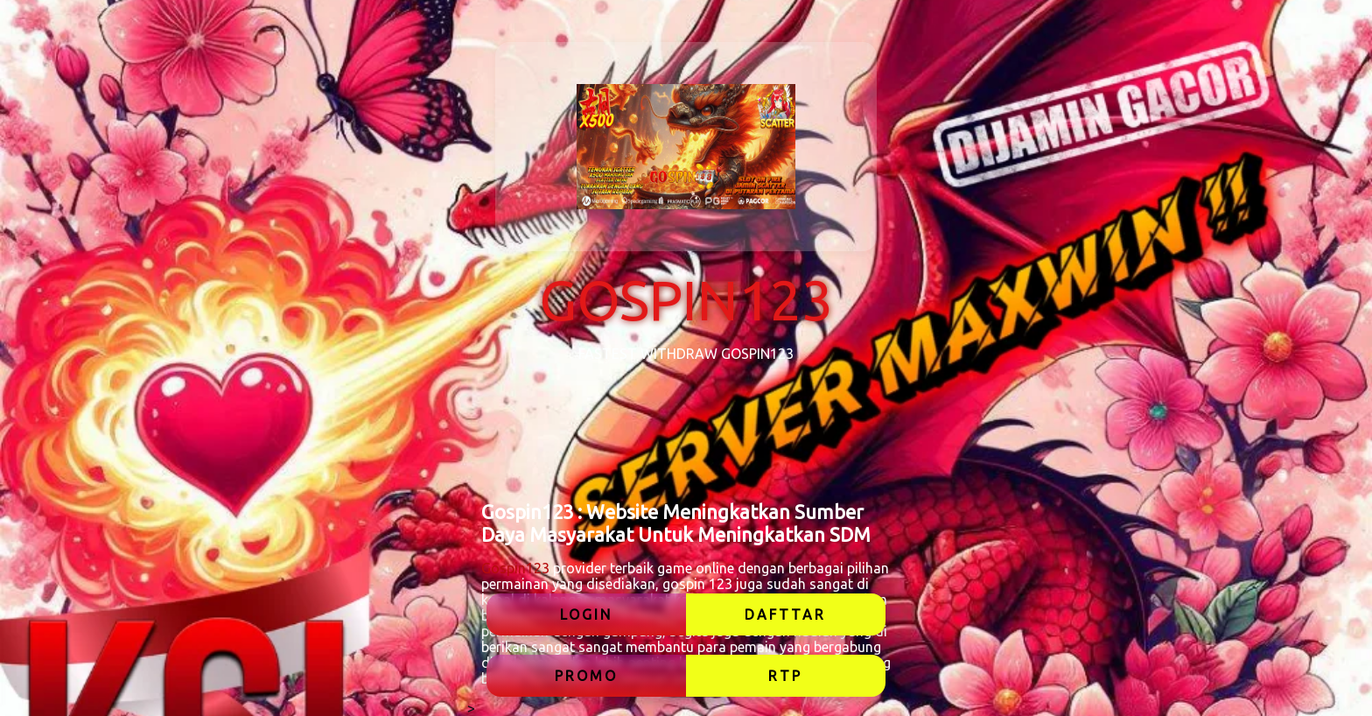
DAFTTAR (785, 614)
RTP (785, 676)
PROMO (586, 676)
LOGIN (586, 614)
